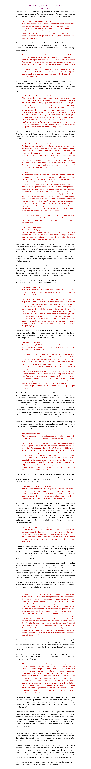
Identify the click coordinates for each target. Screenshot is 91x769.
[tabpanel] (45, 5)
